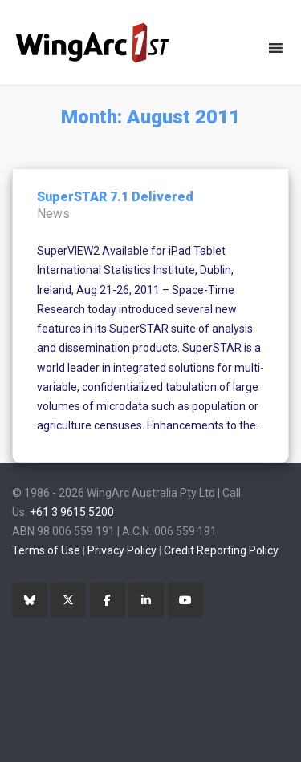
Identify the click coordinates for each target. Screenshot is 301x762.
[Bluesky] (29, 600)
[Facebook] (107, 600)
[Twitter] (68, 600)
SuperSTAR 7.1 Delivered (115, 196)
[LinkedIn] (146, 600)
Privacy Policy (122, 550)
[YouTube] (185, 600)
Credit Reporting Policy (221, 550)
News (53, 214)
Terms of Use (46, 550)
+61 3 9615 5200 (72, 512)
